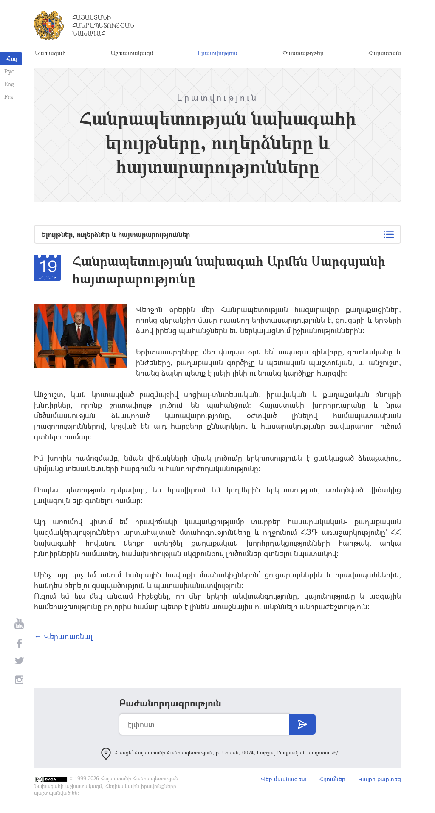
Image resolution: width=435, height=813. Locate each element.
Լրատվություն (217, 53)
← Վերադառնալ (63, 636)
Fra (8, 97)
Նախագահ (50, 53)
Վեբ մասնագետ (284, 779)
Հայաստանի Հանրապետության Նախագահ (103, 25)
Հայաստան (384, 53)
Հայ (11, 58)
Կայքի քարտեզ (379, 779)
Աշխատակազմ (132, 53)
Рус (9, 71)
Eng (9, 84)
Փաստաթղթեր (303, 53)
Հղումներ (332, 779)
